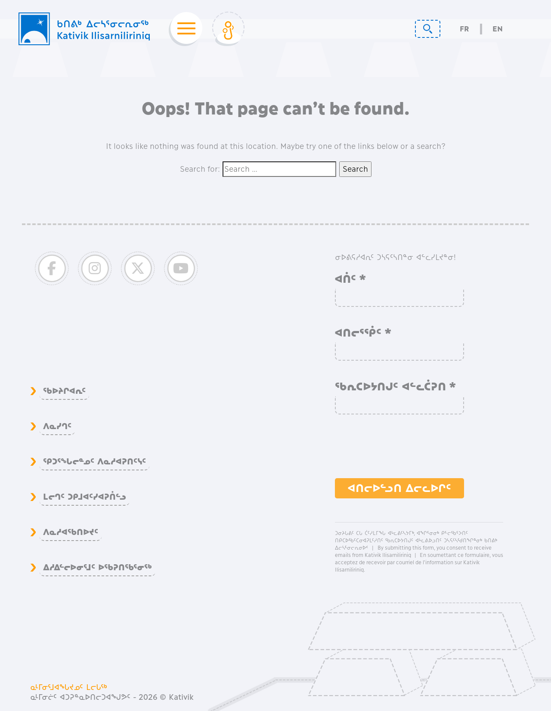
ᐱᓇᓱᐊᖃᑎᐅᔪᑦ (70, 532)
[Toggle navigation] (184, 29)
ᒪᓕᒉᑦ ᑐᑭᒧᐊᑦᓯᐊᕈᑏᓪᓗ (84, 496)
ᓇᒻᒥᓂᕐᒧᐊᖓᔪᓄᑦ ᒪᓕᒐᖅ (68, 687)
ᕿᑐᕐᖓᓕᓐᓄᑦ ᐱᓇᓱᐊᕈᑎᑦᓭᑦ (94, 461)
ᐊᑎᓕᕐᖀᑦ (363, 332)
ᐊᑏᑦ (350, 278)
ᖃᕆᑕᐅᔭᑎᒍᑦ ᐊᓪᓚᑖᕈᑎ (395, 386)
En (497, 29)
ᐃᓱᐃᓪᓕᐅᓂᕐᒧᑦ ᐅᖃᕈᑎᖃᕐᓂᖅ (97, 567)
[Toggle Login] (228, 29)
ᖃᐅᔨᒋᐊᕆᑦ (64, 390)
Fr (464, 29)
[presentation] (400, 450)
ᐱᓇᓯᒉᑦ (57, 426)
